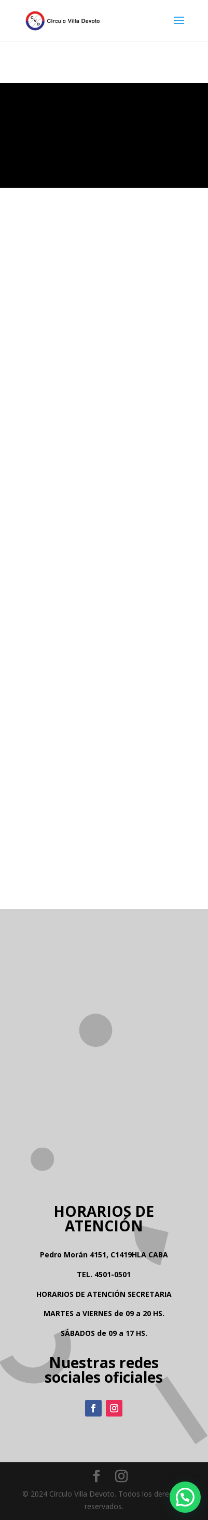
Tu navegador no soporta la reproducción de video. (104, 135)
